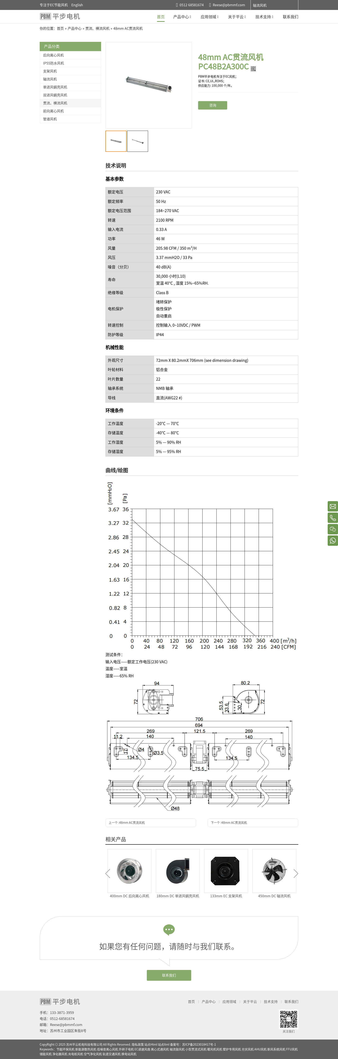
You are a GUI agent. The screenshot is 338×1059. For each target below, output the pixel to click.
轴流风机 (260, 5)
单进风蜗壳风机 (55, 87)
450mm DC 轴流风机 (274, 896)
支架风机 (50, 71)
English (77, 5)
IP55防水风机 (53, 63)
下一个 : (229, 822)
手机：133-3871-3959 (57, 1012)
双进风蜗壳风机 (55, 95)
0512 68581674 (192, 5)
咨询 (212, 105)
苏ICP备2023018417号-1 (199, 1044)
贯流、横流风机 (55, 103)
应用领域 (229, 1001)
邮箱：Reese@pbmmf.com (61, 1024)
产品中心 (209, 1001)
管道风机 (50, 119)
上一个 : (127, 822)
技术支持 (271, 1001)
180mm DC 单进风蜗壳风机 (177, 896)
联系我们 (169, 975)
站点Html (150, 1044)
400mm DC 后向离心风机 (129, 896)
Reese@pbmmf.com (229, 5)
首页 (191, 1001)
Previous (107, 873)
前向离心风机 (53, 111)
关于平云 (250, 1001)
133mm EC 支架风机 (226, 896)
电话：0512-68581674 (57, 1018)
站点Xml (163, 1044)
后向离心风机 (53, 55)
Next (296, 873)
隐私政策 (138, 1044)
